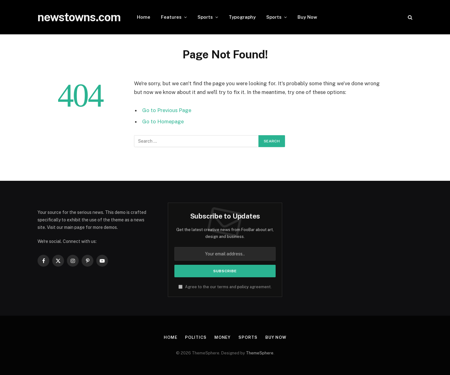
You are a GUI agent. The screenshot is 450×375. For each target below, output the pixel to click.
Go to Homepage (163, 121)
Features (171, 17)
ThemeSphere (259, 353)
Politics (195, 337)
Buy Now (307, 17)
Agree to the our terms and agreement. (225, 286)
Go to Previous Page (166, 110)
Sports (205, 17)
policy (243, 286)
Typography (242, 17)
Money (222, 337)
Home (143, 17)
